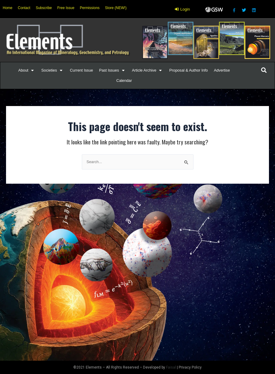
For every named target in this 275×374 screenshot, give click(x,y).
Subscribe (44, 8)
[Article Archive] (147, 70)
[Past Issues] (112, 70)
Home (7, 8)
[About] (26, 70)
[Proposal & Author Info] (188, 70)
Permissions (89, 8)
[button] (23, 70)
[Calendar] (124, 81)
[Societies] (52, 70)
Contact (24, 8)
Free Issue (66, 8)
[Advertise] (222, 70)
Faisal (171, 367)
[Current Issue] (81, 70)
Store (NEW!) (115, 8)
